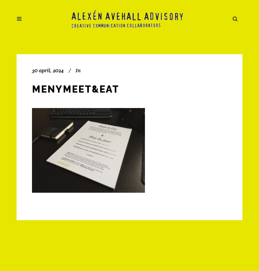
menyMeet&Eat (75, 89)
